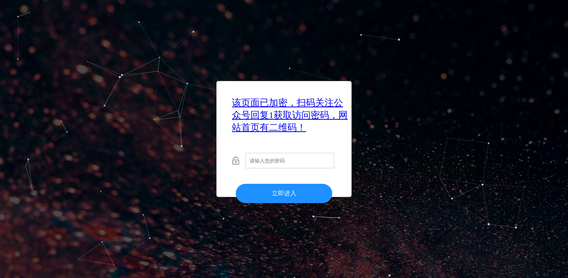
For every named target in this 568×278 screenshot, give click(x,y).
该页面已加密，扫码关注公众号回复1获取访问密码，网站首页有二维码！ (290, 115)
